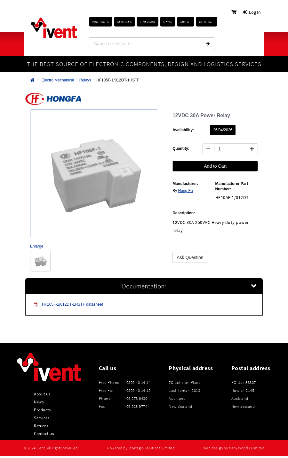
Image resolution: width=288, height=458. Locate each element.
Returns (41, 426)
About (185, 22)
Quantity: (180, 148)
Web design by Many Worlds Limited (234, 448)
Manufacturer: (185, 183)
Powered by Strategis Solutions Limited (141, 448)
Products (100, 22)
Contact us (44, 433)
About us (42, 394)
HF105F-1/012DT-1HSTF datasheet (68, 304)
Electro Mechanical (58, 80)
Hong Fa (185, 190)
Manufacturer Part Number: (231, 186)
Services (41, 418)
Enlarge (36, 246)
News (39, 402)
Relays (85, 80)
